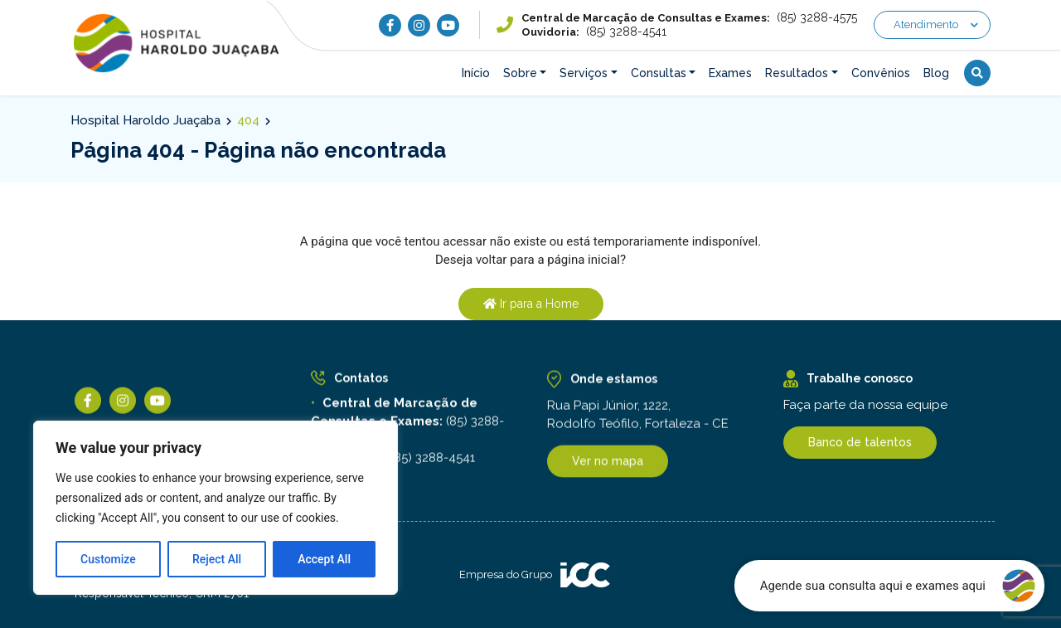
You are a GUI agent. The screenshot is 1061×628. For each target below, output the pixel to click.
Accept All (324, 559)
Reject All (216, 559)
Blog (936, 73)
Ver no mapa (607, 463)
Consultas (658, 73)
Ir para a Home (531, 303)
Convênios (880, 73)
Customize (108, 559)
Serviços (584, 73)
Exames (730, 73)
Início (476, 73)
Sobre (520, 73)
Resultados (796, 73)
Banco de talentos (860, 442)
